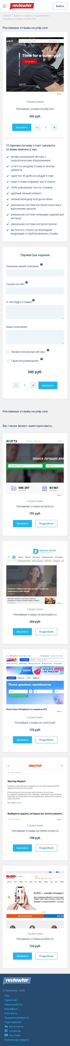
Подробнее (46, 523)
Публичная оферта (16, 1039)
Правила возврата (16, 1017)
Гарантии (10, 1000)
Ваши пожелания (16, 326)
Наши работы (13, 1004)
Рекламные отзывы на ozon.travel (35, 722)
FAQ (6, 995)
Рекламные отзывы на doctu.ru (35, 506)
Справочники (35, 101)
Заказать (22, 523)
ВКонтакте (13, 1026)
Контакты (10, 1013)
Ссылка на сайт (15, 284)
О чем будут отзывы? (19, 302)
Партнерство (13, 1022)
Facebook (12, 1031)
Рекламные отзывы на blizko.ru (35, 939)
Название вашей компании (22, 266)
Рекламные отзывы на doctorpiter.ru (35, 614)
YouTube (12, 1035)
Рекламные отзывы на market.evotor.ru (35, 830)
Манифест (11, 1008)
